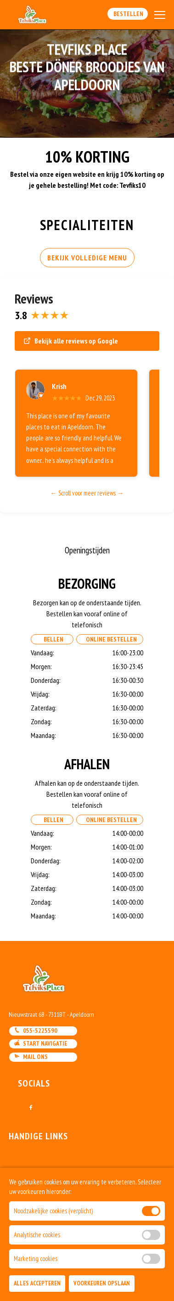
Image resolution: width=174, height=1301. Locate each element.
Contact (21, 1170)
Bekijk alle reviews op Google (70, 340)
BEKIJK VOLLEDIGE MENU (87, 257)
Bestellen (127, 14)
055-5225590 (35, 1030)
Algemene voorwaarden (44, 1206)
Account (22, 1194)
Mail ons (31, 1057)
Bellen (52, 639)
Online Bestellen (110, 639)
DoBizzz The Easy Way (39, 1259)
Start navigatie (40, 1043)
